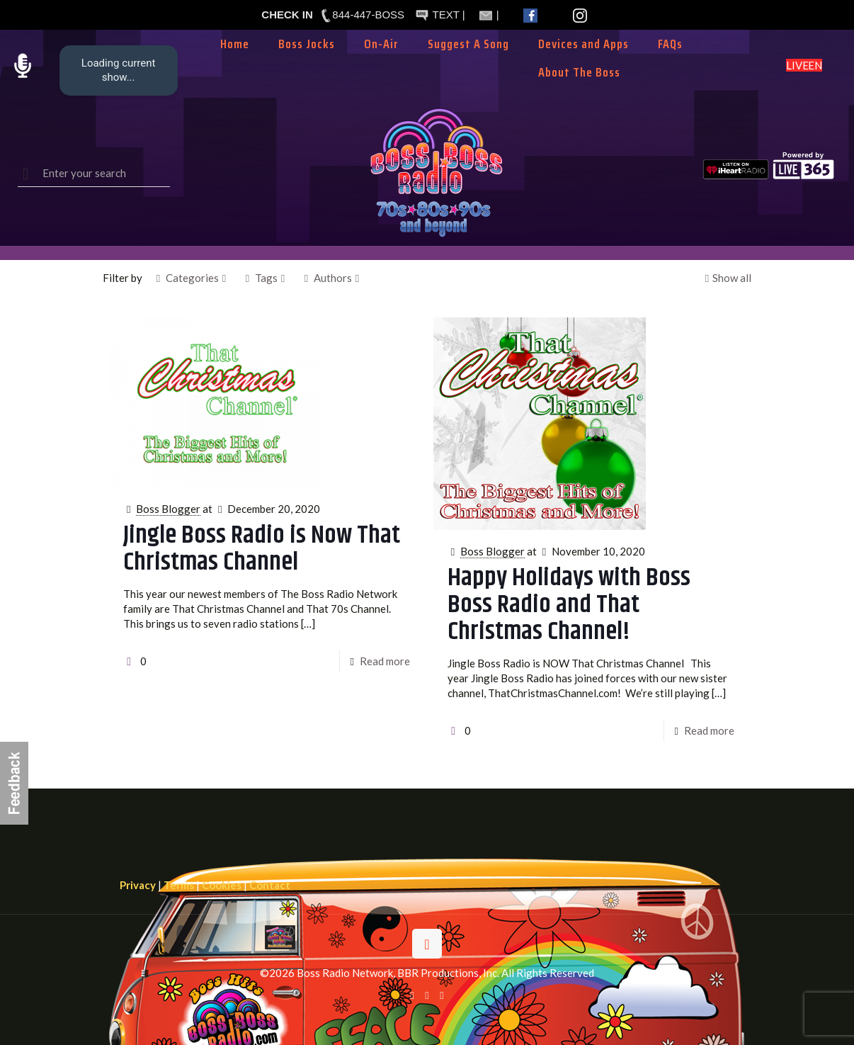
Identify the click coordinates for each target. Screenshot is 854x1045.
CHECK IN (287, 15)
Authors (332, 277)
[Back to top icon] (427, 944)
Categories (191, 277)
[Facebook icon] (412, 994)
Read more (385, 661)
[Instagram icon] (442, 994)
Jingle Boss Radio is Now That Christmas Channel (261, 549)
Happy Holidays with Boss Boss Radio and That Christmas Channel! (569, 604)
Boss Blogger (168, 508)
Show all (726, 277)
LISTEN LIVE (804, 65)
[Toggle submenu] (382, 65)
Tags (265, 277)
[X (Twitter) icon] (427, 994)
